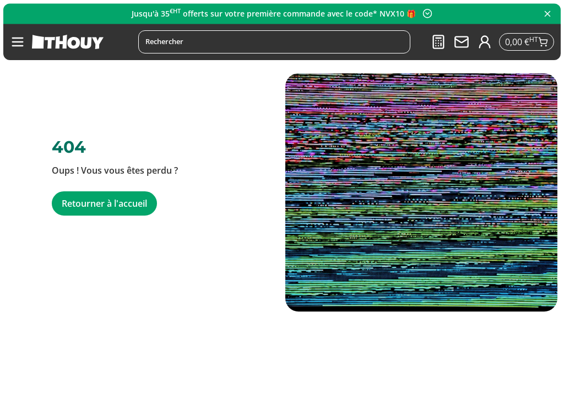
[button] (17, 42)
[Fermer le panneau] (547, 14)
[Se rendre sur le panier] (526, 42)
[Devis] (437, 42)
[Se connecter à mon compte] (483, 42)
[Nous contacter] (460, 42)
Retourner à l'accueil (104, 203)
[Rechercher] (273, 41)
